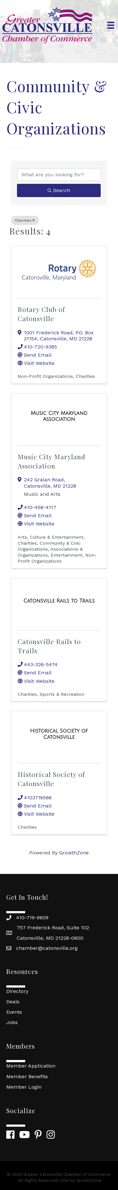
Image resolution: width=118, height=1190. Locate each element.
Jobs (12, 1022)
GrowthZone (74, 853)
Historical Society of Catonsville (51, 779)
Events (14, 1012)
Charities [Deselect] (25, 220)
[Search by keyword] (59, 175)
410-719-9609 (32, 918)
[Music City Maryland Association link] (59, 416)
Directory (17, 991)
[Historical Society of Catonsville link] (59, 734)
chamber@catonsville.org (47, 948)
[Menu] (110, 25)
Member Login (24, 1087)
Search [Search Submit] (59, 190)
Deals (13, 1002)
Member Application (30, 1066)
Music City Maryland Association (51, 461)
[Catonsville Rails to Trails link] (58, 601)
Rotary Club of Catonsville (41, 314)
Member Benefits (27, 1077)
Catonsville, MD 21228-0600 (50, 938)
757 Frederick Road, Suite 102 (53, 928)
